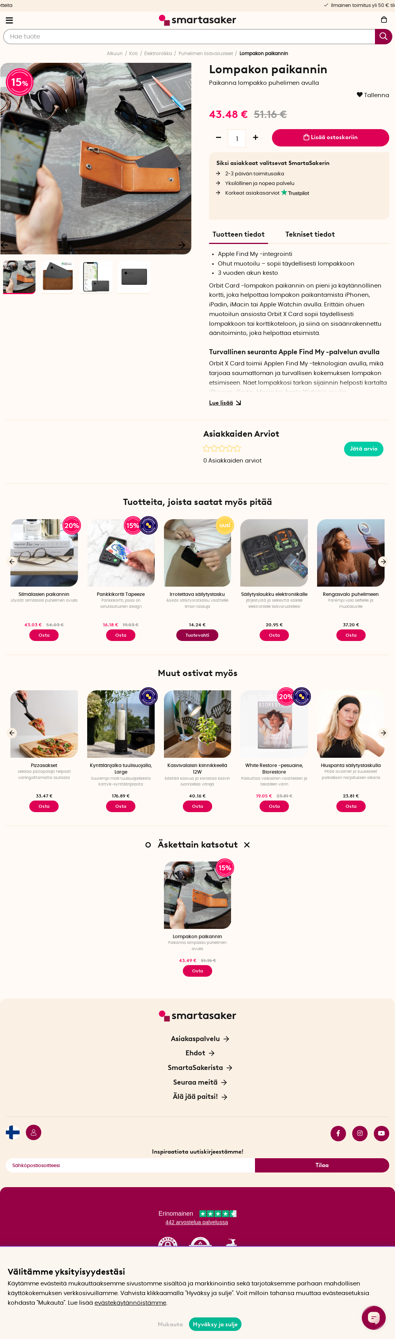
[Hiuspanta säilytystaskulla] (351, 724)
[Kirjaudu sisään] (30, 1133)
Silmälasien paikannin (44, 594)
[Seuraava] (181, 244)
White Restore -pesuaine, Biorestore (274, 768)
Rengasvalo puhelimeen (351, 594)
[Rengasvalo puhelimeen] (351, 553)
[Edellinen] (12, 562)
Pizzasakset (44, 765)
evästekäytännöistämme (130, 1303)
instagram (360, 1133)
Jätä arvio (364, 448)
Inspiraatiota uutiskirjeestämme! (197, 1151)
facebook (338, 1133)
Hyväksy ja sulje (215, 1324)
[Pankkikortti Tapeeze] (121, 553)
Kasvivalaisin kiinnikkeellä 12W (197, 768)
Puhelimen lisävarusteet (206, 53)
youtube (381, 1133)
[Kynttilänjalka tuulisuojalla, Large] (121, 724)
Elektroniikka (158, 53)
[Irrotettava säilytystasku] (197, 553)
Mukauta (170, 1324)
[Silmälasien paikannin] (44, 553)
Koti (133, 53)
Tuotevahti (197, 635)
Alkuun (115, 53)
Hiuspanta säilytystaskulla (351, 765)
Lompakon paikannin (197, 936)
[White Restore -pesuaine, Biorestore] (274, 724)
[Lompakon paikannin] (197, 895)
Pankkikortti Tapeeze (121, 594)
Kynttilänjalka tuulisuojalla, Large (121, 768)
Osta (120, 635)
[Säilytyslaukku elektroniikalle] (274, 553)
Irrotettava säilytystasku (197, 594)
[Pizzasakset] (44, 724)
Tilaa (322, 1165)
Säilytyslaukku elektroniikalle (274, 594)
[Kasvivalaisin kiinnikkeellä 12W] (197, 724)
